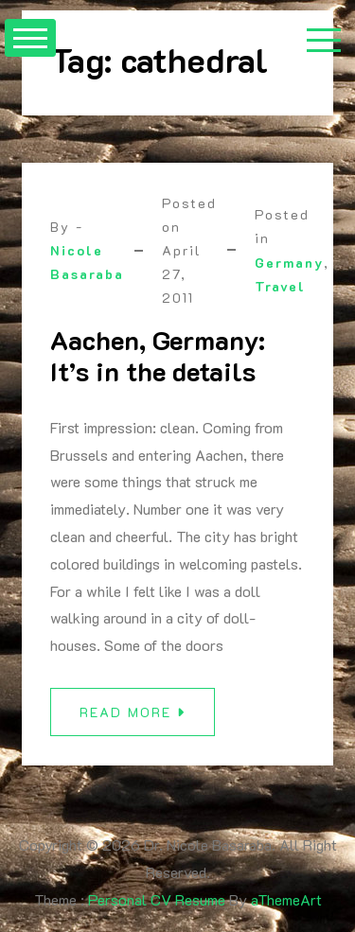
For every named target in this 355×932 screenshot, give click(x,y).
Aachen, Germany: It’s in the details (157, 356)
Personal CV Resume (156, 899)
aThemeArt (286, 899)
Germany (289, 263)
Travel (280, 286)
